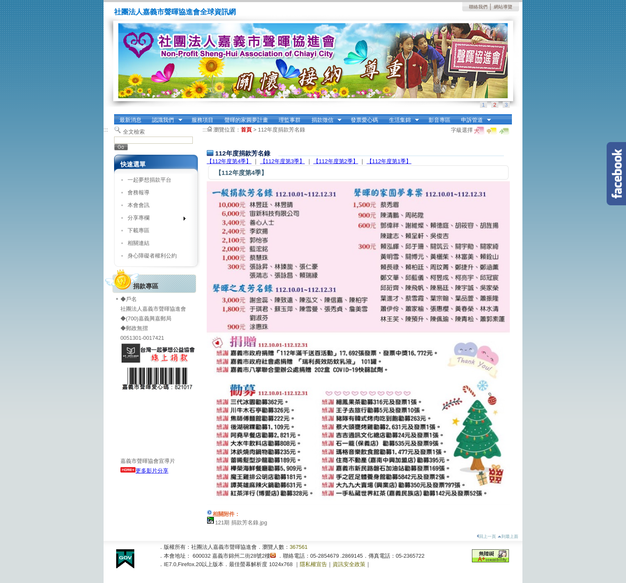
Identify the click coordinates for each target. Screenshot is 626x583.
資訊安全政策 (349, 564)
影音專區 (439, 120)
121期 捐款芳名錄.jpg (241, 522)
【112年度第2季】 (335, 161)
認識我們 (164, 120)
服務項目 (202, 120)
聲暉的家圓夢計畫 (246, 120)
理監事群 (290, 120)
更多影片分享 (144, 470)
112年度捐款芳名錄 (281, 129)
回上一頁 (486, 536)
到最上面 (508, 536)
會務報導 (138, 192)
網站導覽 (503, 6)
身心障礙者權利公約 (152, 256)
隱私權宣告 (313, 564)
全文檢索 (134, 132)
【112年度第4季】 (229, 161)
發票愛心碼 (364, 120)
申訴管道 (473, 120)
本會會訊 (138, 205)
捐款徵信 (323, 120)
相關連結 (138, 243)
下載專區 (138, 230)
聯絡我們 (478, 6)
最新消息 (130, 120)
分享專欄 (153, 219)
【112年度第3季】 (282, 161)
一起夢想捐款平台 (149, 180)
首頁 (246, 129)
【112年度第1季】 (389, 161)
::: (116, 117)
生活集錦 (401, 120)
